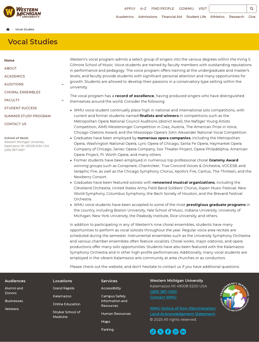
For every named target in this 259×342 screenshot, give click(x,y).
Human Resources (116, 314)
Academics (125, 17)
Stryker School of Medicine (66, 314)
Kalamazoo (62, 296)
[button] (252, 9)
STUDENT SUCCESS (20, 108)
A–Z (143, 9)
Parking (107, 329)
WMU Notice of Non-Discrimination (183, 308)
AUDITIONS (13, 84)
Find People (162, 9)
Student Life (196, 17)
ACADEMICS (14, 76)
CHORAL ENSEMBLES (22, 92)
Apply (129, 9)
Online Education (66, 304)
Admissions (147, 17)
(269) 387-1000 (163, 292)
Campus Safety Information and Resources (114, 301)
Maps (105, 322)
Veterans (12, 309)
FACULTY (11, 100)
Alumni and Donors (14, 290)
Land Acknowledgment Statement (182, 314)
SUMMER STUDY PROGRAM (27, 116)
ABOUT (10, 68)
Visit (203, 9)
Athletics (217, 17)
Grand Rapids (63, 288)
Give (251, 17)
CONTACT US (15, 124)
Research (236, 17)
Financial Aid (172, 17)
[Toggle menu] (61, 84)
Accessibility (111, 288)
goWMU (186, 9)
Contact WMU (163, 297)
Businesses (14, 301)
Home (9, 60)
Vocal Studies (32, 41)
